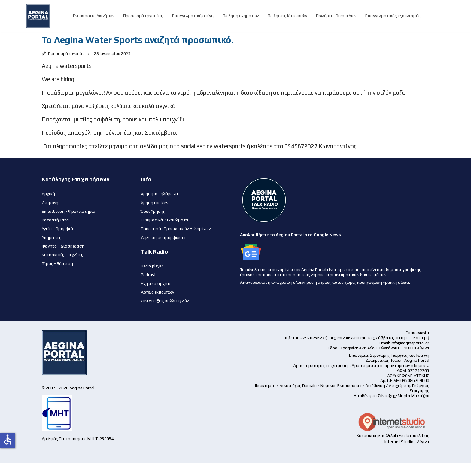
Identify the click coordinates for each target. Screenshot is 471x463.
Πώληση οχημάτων (241, 15)
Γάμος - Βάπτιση (57, 263)
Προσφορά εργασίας (143, 15)
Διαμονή (50, 202)
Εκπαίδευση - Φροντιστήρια (69, 211)
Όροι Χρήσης (153, 211)
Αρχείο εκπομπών (157, 292)
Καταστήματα (55, 220)
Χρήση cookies (154, 202)
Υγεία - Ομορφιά (57, 229)
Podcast (148, 275)
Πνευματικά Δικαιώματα (164, 220)
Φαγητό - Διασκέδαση (63, 246)
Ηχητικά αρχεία (156, 283)
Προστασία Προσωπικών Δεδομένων (176, 229)
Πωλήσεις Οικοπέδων (336, 15)
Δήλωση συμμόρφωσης (164, 237)
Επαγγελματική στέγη (193, 15)
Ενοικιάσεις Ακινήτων (93, 15)
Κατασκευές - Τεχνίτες (62, 255)
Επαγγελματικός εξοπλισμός (393, 15)
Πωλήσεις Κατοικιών (287, 15)
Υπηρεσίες (51, 237)
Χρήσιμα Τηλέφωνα (159, 194)
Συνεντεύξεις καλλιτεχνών (165, 301)
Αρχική (48, 194)
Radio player (152, 266)
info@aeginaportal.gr (410, 342)
